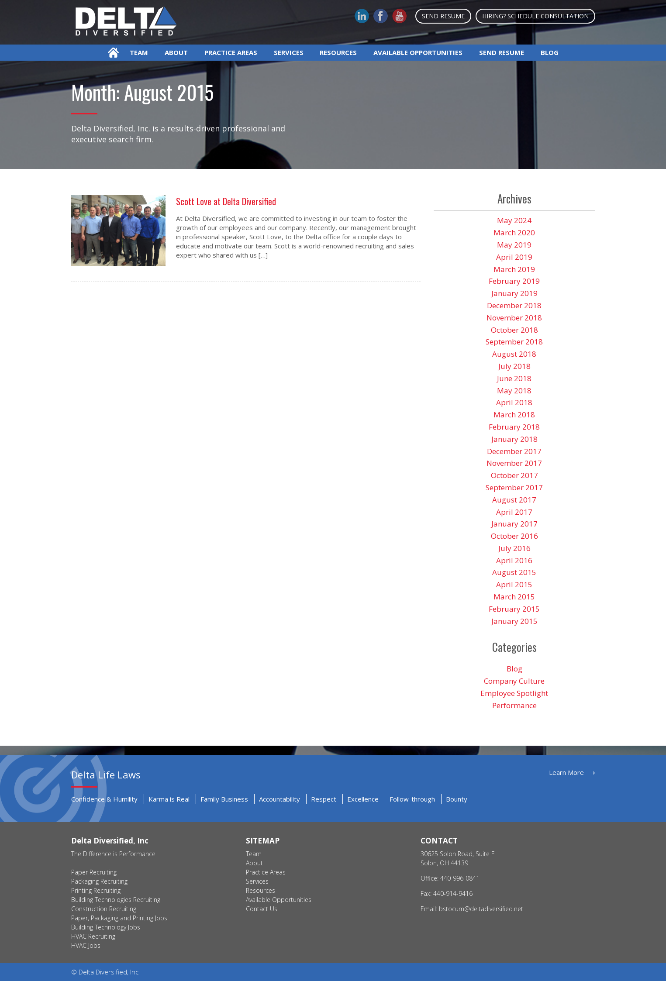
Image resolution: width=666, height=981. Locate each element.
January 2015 (514, 621)
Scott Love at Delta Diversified (226, 201)
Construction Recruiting (103, 909)
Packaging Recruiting (99, 881)
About (176, 52)
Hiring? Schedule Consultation (535, 16)
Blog (550, 52)
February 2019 (514, 281)
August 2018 (514, 354)
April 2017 (514, 512)
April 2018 (514, 402)
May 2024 (514, 220)
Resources (338, 52)
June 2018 (514, 378)
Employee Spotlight (514, 693)
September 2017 (514, 487)
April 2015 (514, 584)
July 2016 (514, 548)
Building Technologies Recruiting (115, 899)
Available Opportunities (417, 52)
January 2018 (514, 439)
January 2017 (514, 524)
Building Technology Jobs (105, 927)
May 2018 (514, 391)
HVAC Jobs (85, 945)
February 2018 (514, 427)
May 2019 (514, 245)
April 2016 (514, 560)
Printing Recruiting (96, 890)
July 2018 (514, 366)
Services (289, 52)
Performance (514, 705)
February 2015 (514, 609)
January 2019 (514, 293)
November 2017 (514, 463)
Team (139, 52)
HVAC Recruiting (93, 936)
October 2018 (514, 330)
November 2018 (514, 318)
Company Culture (514, 681)
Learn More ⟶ (572, 772)
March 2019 (514, 269)
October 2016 (514, 536)
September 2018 (514, 342)
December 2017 (514, 451)
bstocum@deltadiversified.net (481, 909)
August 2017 (514, 500)
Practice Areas (230, 52)
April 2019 (514, 257)
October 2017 (514, 475)
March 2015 (514, 597)
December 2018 (514, 305)
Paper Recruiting (94, 872)
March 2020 (514, 232)
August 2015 (514, 572)
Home (113, 53)
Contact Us (261, 909)
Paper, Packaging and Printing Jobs (119, 918)
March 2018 (514, 415)
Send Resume (443, 16)
